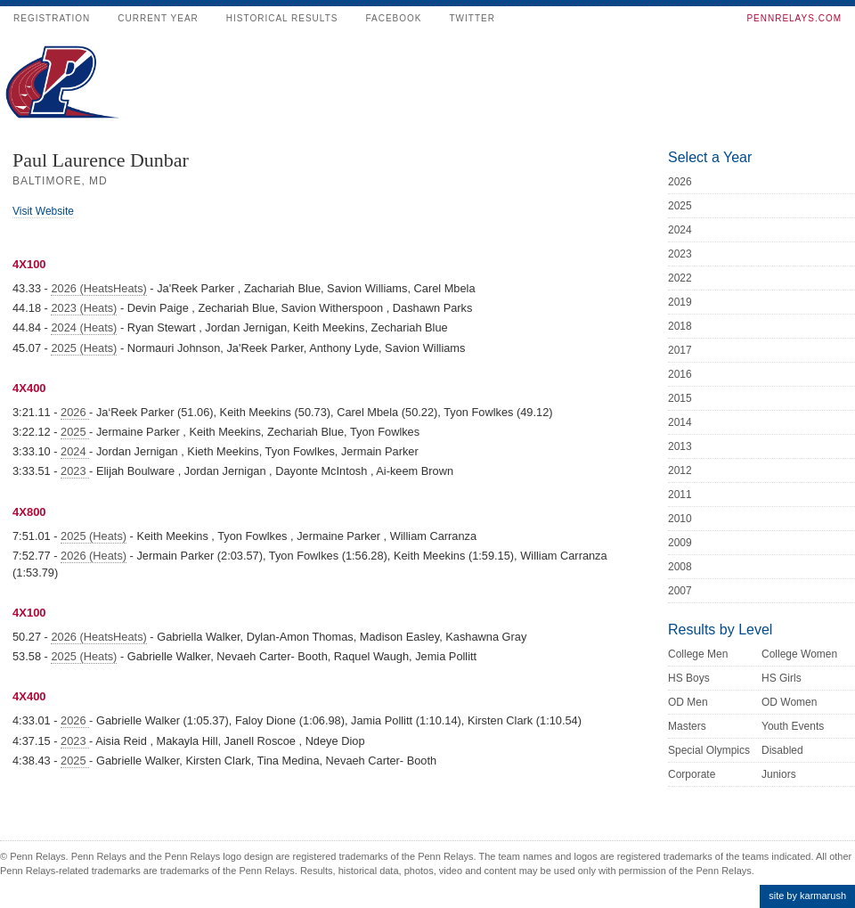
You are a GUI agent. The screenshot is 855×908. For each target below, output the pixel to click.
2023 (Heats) (84, 308)
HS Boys (689, 678)
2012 (680, 470)
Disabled (782, 750)
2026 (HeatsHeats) (98, 288)
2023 (75, 471)
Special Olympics (709, 750)
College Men (698, 654)
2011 (680, 494)
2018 (680, 326)
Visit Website (43, 211)
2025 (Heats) (84, 348)
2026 (75, 412)
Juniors (778, 774)
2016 (680, 374)
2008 (680, 566)
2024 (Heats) (84, 327)
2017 (680, 350)
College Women (799, 654)
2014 (680, 422)
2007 (680, 591)
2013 (680, 446)
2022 (680, 278)
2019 (680, 302)
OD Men (688, 702)
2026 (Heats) (93, 555)
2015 (680, 398)
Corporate (691, 774)
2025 (75, 431)
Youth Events (792, 726)
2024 (75, 451)
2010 (680, 518)
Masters (687, 726)
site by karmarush (807, 895)
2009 (680, 542)
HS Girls (781, 678)
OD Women (789, 702)
